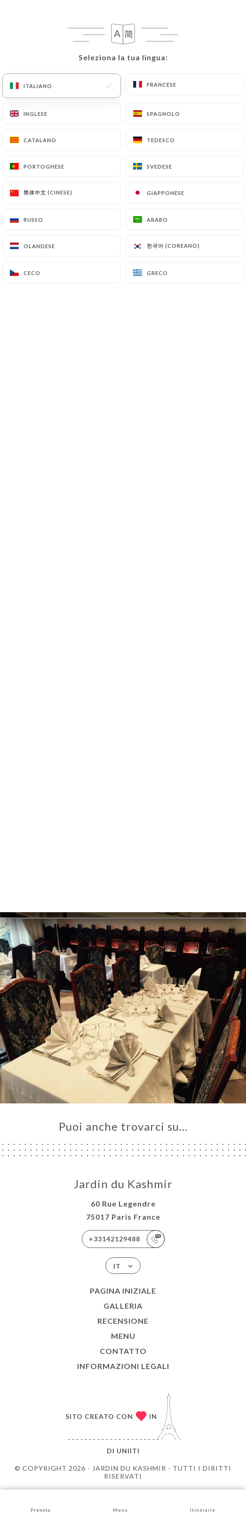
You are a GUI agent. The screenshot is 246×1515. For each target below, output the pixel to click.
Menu (123, 1335)
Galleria (123, 1305)
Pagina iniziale (123, 1290)
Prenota (41, 1502)
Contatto (123, 1350)
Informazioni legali (123, 1365)
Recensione (123, 1320)
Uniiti (128, 1451)
